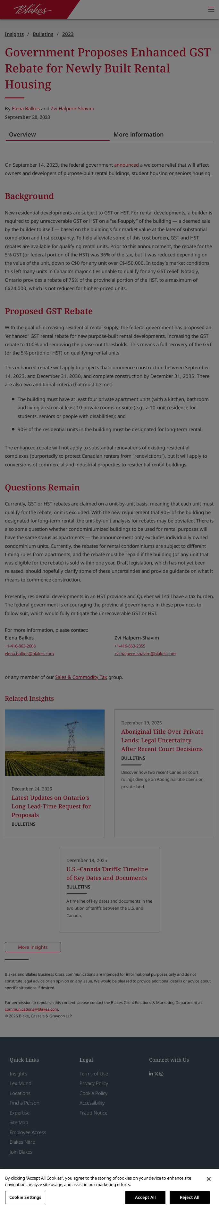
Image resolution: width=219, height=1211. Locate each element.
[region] (109, 1190)
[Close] (209, 1179)
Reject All (189, 1197)
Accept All (145, 1197)
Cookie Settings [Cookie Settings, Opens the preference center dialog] (25, 1197)
